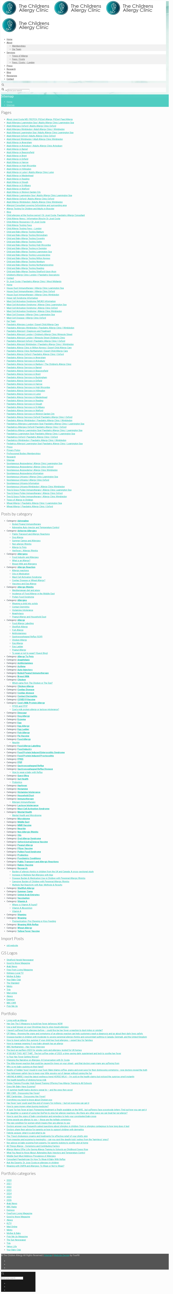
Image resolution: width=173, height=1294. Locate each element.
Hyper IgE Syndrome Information (22, 298)
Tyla (8, 989)
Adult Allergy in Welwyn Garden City (24, 192)
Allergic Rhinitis (25, 587)
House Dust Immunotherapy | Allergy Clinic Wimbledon (33, 294)
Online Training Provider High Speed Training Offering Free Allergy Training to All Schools (49, 1083)
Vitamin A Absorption (22, 908)
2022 (9, 1187)
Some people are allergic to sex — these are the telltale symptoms (39, 1119)
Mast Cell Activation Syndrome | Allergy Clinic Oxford (32, 308)
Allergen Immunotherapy (23, 802)
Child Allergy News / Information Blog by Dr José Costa (33, 218)
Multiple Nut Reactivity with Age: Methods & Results (37, 885)
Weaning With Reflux (27, 924)
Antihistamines (19, 633)
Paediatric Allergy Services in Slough (24, 404)
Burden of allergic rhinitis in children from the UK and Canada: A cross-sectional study (53, 871)
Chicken (21, 679)
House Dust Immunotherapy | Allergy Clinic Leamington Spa (35, 288)
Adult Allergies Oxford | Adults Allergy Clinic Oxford (31, 126)
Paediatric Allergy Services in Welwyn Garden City (31, 414)
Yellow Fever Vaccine (28, 931)
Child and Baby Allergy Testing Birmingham (27, 235)
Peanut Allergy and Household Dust (29, 616)
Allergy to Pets (19, 547)
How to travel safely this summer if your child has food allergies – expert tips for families (50, 1040)
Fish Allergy (17, 630)
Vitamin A (22, 901)
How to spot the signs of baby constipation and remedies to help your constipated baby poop (51, 1116)
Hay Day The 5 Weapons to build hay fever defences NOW (35, 1023)
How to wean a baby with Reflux (27, 772)
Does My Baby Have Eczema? (21, 1086)
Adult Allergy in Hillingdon (19, 169)
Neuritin (16, 742)
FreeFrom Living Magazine (19, 1213)
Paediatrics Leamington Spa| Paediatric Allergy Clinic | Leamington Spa (41, 433)
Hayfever (22, 785)
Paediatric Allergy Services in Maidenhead (27, 397)
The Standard (13, 983)
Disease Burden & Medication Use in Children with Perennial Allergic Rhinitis (48, 878)
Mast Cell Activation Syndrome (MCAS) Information (31, 301)
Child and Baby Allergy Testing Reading (25, 268)
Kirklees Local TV (15, 973)
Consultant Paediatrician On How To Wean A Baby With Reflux (36, 1159)
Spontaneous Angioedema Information (25, 473)
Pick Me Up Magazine (17, 1236)
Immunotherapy (25, 798)
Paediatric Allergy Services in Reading (25, 400)
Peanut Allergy (19, 650)
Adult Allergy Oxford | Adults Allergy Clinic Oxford (30, 198)
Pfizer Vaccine (25, 848)
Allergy (21, 620)
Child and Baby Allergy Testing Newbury (26, 261)
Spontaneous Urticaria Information (23, 483)
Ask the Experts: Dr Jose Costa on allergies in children (33, 1162)
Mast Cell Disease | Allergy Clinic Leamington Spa (31, 314)
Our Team (11, 321)
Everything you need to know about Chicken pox (29, 1099)
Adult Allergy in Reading (18, 179)
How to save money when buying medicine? (28, 1106)
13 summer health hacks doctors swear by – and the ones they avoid (40, 1090)
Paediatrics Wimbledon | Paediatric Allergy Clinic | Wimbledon (36, 440)
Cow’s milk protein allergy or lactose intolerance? (35, 709)
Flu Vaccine (23, 736)
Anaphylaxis (18, 613)
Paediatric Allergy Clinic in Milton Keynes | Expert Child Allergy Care (39, 347)
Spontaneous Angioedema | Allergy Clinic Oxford (30, 466)
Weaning (21, 918)
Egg (19, 722)
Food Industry (24, 749)
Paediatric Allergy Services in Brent (24, 374)
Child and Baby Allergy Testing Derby (24, 241)
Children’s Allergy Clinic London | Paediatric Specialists (33, 275)
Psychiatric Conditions (29, 858)
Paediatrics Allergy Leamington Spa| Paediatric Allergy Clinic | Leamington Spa (44, 430)
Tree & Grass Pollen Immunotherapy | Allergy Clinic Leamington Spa (39, 490)
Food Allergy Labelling (23, 623)
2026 (9, 1200)
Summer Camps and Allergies (26, 540)
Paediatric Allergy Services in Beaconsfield (27, 371)
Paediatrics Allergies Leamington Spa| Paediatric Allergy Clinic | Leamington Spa (45, 423)
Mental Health (24, 812)
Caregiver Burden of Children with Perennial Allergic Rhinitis (40, 881)
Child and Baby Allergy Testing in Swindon (27, 248)
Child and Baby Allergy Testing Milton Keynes (28, 258)
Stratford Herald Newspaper (20, 960)
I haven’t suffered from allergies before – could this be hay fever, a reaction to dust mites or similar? (55, 1030)
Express (11, 999)
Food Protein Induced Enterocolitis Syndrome (41, 752)
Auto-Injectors (25, 669)
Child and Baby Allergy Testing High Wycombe (29, 245)
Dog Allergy (17, 537)
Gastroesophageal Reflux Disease (35, 769)
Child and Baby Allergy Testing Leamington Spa (29, 251)
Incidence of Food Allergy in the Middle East (33, 593)
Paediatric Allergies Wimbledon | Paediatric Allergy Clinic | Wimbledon (40, 327)
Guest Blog (23, 775)
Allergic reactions (20, 570)
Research (11, 457)
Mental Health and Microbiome (26, 815)
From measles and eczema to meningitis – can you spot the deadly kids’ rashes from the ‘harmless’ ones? (58, 1139)
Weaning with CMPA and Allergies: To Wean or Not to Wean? (35, 1166)
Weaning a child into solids (25, 603)
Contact (10, 278)
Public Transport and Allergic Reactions (31, 534)
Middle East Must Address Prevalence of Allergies (31, 1156)
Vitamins (21, 914)
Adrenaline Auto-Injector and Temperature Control (35, 527)
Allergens (22, 554)
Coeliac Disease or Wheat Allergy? (28, 580)
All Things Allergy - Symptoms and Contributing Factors (33, 1146)
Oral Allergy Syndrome (29, 838)
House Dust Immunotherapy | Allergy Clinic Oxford (31, 291)
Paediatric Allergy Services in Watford (25, 410)
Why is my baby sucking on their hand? (25, 1066)
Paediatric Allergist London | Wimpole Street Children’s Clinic (36, 337)
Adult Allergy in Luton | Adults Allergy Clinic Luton (30, 172)
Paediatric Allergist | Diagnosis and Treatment (29, 331)
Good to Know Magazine (18, 963)
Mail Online (12, 1226)
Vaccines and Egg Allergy (24, 583)
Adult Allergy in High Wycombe (21, 165)
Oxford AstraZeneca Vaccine (32, 842)
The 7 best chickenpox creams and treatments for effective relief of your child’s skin (47, 1136)
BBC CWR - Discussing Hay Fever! (23, 1093)
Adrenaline (23, 521)
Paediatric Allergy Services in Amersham (26, 357)
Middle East (23, 822)
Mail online (12, 993)
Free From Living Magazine (20, 969)
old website (12, 945)
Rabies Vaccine (25, 865)
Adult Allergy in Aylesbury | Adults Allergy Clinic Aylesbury (34, 145)
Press (10, 447)
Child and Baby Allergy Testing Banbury (25, 232)
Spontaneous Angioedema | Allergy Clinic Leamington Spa (34, 463)
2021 (9, 1183)
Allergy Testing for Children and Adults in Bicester (30, 208)
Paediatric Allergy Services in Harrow (24, 384)
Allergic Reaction (26, 567)
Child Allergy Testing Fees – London (24, 228)
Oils (19, 835)
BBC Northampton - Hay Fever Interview (26, 1047)
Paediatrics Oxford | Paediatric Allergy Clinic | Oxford (32, 437)
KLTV (9, 1223)
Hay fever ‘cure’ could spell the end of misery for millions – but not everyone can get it (48, 1103)
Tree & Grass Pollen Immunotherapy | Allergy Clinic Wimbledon (37, 496)
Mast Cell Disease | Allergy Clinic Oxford (26, 318)
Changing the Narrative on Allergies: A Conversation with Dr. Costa (38, 1060)
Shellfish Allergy (20, 626)
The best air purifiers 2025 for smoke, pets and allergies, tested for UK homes (44, 1050)
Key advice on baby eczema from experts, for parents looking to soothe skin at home (47, 1143)
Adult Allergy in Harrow (17, 162)
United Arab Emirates (28, 894)
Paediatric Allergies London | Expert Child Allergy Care (33, 324)
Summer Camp (25, 891)
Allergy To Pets (25, 656)
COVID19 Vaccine (26, 699)
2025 (9, 1197)
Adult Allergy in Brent (17, 155)
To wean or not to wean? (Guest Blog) (30, 653)
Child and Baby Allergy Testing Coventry (26, 238)
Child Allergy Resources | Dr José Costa (26, 222)
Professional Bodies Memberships (24, 453)
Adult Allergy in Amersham (19, 142)
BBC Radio (12, 1206)
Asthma (21, 666)
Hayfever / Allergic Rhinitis (25, 550)
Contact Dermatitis (27, 696)
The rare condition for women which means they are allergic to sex (38, 1123)
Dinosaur (22, 712)
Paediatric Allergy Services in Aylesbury (26, 361)
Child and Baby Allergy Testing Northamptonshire (30, 265)
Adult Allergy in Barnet (17, 149)
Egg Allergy (17, 643)
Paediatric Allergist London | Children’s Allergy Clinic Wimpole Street (39, 334)
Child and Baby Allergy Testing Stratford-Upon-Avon (31, 271)
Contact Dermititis (20, 607)
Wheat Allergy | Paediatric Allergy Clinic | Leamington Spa (34, 503)
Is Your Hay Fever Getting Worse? (23, 1056)
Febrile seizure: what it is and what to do (26, 1133)
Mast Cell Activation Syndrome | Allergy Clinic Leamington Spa (37, 304)
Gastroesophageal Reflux (30, 765)
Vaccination (23, 898)
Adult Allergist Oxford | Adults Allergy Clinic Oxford (31, 136)
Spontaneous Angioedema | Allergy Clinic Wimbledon (32, 470)
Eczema (21, 719)
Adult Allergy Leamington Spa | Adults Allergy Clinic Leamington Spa (39, 195)
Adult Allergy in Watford (18, 189)
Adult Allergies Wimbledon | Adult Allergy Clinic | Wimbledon (36, 129)
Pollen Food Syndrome (23, 597)
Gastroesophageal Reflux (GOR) (27, 636)
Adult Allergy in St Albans (19, 185)
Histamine (22, 789)
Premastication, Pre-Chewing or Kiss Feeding (34, 921)
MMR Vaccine (24, 825)
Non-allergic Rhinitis (21, 544)
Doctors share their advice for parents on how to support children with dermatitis (45, 1129)
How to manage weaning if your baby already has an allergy (35, 1043)
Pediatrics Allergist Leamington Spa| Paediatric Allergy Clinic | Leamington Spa (45, 443)
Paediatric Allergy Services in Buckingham (27, 377)
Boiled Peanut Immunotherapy (26, 524)
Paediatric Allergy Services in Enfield (24, 380)
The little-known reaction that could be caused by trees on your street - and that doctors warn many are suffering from (63, 1063)
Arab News (12, 966)
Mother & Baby (14, 976)
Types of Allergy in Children (20, 500)
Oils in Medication (20, 573)
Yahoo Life (12, 1246)
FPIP (19, 762)
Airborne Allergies (27, 530)
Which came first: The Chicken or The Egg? (32, 683)
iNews (10, 996)
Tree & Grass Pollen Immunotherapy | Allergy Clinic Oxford (35, 493)
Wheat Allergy (24, 928)
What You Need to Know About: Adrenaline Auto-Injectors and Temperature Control (46, 1152)
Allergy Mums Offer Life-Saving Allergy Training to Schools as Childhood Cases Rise (47, 1149)
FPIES (20, 759)
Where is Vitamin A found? (24, 904)
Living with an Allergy (17, 1020)
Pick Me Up (12, 1006)
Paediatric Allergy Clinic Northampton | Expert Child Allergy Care (37, 351)
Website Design (61, 1255)
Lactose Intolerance (27, 805)
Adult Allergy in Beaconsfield (20, 152)
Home (9, 102)
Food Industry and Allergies (25, 557)
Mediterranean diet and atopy (26, 590)
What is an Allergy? (21, 560)
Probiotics (17, 782)
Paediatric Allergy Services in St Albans (26, 407)
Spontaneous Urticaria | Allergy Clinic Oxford (28, 480)
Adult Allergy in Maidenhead (20, 175)
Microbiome (23, 818)
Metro (9, 986)
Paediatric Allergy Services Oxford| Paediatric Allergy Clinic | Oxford (39, 417)
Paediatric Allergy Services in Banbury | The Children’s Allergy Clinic (39, 364)
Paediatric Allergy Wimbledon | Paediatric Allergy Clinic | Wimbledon (39, 420)
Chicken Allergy (19, 640)
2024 (9, 1193)
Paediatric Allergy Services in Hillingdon (26, 390)
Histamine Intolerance (22, 610)
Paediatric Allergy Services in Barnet (24, 367)
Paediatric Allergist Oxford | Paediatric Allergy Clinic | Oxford (36, 341)
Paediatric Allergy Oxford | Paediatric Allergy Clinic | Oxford (35, 354)
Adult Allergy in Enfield (17, 159)
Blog (9, 212)
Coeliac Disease (25, 689)
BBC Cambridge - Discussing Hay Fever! (26, 1096)
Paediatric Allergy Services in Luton (24, 394)
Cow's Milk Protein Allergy (31, 703)
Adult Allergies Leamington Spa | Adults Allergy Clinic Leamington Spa (40, 122)
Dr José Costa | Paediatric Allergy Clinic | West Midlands (34, 281)
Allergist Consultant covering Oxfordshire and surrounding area (37, 205)
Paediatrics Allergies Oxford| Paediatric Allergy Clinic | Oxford (36, 427)
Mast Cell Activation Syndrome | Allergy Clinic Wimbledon (34, 311)
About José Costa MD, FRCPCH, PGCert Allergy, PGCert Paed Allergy (40, 119)
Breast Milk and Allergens (24, 564)
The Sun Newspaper (16, 1240)
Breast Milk (23, 676)
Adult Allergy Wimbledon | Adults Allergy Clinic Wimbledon (35, 202)
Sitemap (11, 105)
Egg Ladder (17, 646)
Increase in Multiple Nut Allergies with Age (32, 875)
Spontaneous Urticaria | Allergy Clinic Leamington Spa (32, 476)
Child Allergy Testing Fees (19, 225)
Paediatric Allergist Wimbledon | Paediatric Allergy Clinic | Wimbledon (40, 344)
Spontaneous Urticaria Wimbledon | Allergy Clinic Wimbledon (36, 486)
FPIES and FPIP (20, 706)
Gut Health (22, 779)
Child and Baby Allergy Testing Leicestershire (28, 255)
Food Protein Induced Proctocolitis (35, 755)
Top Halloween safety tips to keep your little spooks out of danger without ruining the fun (49, 1073)
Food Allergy (24, 739)
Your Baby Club (14, 979)
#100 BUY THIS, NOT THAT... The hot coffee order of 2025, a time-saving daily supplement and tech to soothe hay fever (64, 1053)
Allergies (22, 600)
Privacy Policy (13, 450)
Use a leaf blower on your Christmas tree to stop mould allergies (38, 1027)
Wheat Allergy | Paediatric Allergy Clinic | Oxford (30, 506)
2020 (9, 1180)
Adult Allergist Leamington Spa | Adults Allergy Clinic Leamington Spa (40, 132)
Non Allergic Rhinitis (27, 832)
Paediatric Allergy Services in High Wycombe (28, 387)
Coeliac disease (25, 693)
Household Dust (25, 795)
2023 (9, 1190)
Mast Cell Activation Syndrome (27, 577)
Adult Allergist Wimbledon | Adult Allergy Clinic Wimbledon (35, 139)
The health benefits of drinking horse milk (26, 1080)
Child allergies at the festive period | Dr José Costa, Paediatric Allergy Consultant (46, 215)
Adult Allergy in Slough (17, 182)
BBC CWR (11, 1003)
